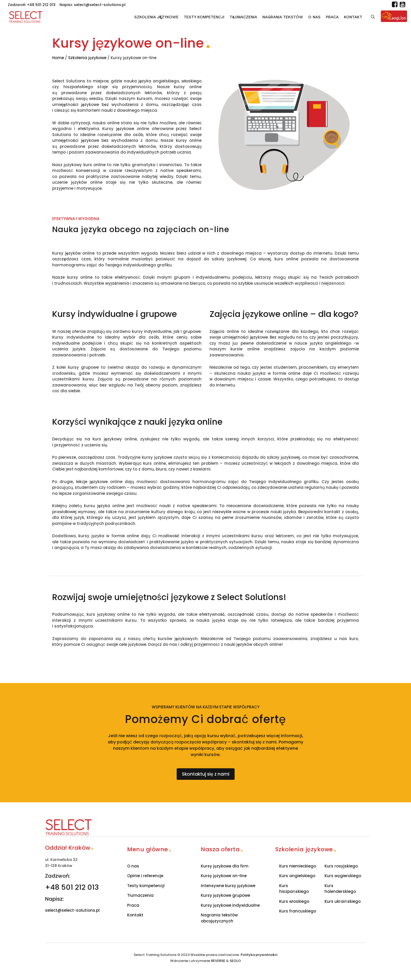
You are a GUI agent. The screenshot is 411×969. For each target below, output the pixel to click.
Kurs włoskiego (294, 901)
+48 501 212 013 (41, 4)
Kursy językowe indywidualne (230, 905)
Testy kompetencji (204, 17)
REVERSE (218, 960)
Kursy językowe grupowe (225, 895)
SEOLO (235, 960)
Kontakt (353, 17)
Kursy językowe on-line (224, 875)
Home (58, 57)
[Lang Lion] (394, 16)
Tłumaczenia (243, 17)
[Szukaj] (373, 17)
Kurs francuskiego (297, 911)
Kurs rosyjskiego (341, 866)
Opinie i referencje (145, 875)
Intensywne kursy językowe (228, 885)
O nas (314, 17)
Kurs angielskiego (297, 875)
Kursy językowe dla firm (224, 866)
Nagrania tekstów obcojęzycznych (219, 918)
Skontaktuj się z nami (205, 774)
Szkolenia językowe (156, 17)
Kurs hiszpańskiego (294, 888)
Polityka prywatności (259, 954)
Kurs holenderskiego (340, 888)
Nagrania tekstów (282, 17)
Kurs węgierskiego (343, 875)
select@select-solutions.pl (100, 4)
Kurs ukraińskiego (343, 901)
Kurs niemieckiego (297, 866)
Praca (332, 17)
